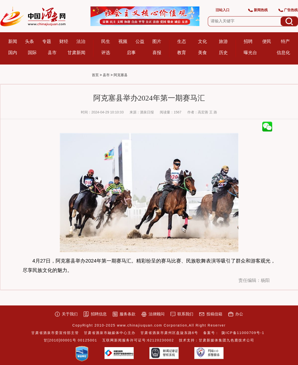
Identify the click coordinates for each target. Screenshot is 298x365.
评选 (105, 52)
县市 (52, 52)
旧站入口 (223, 10)
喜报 (156, 52)
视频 (122, 41)
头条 (29, 41)
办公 (239, 314)
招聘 (248, 41)
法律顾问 (157, 314)
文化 (202, 41)
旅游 (223, 41)
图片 (156, 41)
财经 (63, 41)
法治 (80, 41)
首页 (95, 75)
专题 (46, 41)
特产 (285, 41)
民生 (105, 41)
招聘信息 (99, 314)
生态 (181, 41)
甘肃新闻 (76, 52)
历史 (223, 52)
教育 (181, 52)
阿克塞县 (121, 75)
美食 (202, 52)
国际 (32, 52)
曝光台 (250, 52)
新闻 (12, 41)
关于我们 (70, 314)
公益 (139, 41)
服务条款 (127, 314)
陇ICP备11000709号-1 (243, 333)
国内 (12, 52)
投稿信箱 (214, 314)
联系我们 (185, 314)
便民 (266, 41)
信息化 (283, 52)
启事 (131, 52)
